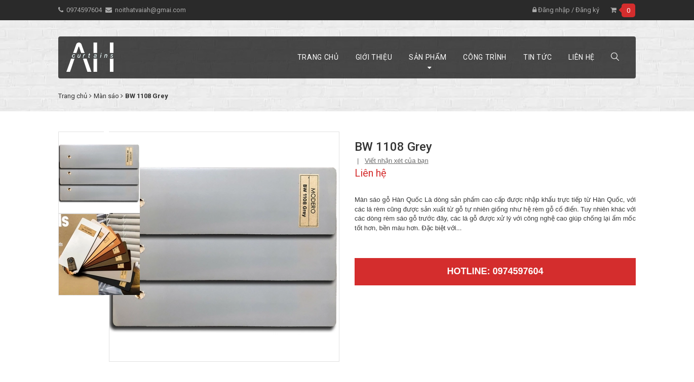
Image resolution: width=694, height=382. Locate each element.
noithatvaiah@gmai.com (150, 10)
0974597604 (84, 10)
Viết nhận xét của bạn (397, 160)
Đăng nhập (551, 10)
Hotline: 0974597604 (495, 271)
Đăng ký (587, 10)
